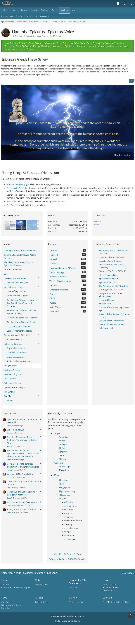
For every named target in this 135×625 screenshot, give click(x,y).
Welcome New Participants (111, 320)
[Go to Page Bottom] (131, 615)
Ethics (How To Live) (108, 275)
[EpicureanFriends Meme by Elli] (10, 225)
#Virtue (62, 498)
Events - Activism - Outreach (112, 324)
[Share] (131, 81)
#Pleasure (63, 480)
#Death (62, 459)
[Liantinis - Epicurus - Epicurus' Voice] (21, 225)
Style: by (67, 620)
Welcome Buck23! (15, 429)
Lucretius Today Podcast (110, 261)
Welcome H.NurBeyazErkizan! (20, 474)
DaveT (9, 498)
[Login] (124, 3)
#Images (63, 444)
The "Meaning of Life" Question (113, 286)
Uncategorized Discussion (111, 289)
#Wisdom (68, 502)
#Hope (67, 531)
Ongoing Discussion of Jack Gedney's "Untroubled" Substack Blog (22, 440)
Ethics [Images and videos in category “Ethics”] (96, 224)
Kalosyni (10, 470)
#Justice (68, 513)
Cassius (10, 425)
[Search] (118, 3)
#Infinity (63, 448)
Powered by (67, 616)
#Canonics (58, 462)
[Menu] (131, 3)
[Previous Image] (6, 123)
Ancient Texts (105, 303)
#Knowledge (64, 466)
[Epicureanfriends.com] (7, 3)
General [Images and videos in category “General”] (97, 221)
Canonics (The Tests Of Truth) (112, 271)
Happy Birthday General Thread (21, 509)
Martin (9, 477)
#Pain (61, 483)
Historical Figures (107, 300)
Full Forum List (106, 328)
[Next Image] (129, 123)
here (47, 74)
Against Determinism (108, 278)
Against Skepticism (107, 282)
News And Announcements (111, 257)
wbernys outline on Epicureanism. (23, 502)
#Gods (62, 440)
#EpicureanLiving (67, 491)
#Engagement (65, 487)
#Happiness (64, 494)
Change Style (128, 572)
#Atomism (64, 437)
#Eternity (63, 451)
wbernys (10, 446)
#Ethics (56, 475)
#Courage (68, 509)
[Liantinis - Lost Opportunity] (32, 225)
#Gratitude (69, 535)
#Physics (57, 433)
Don (8, 487)
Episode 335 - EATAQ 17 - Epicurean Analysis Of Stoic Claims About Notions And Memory (23, 453)
